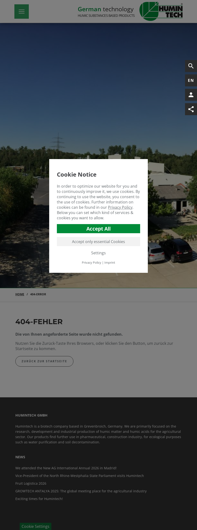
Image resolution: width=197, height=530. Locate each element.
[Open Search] (191, 66)
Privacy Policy (120, 207)
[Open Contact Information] (191, 95)
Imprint (109, 262)
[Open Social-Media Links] (191, 109)
